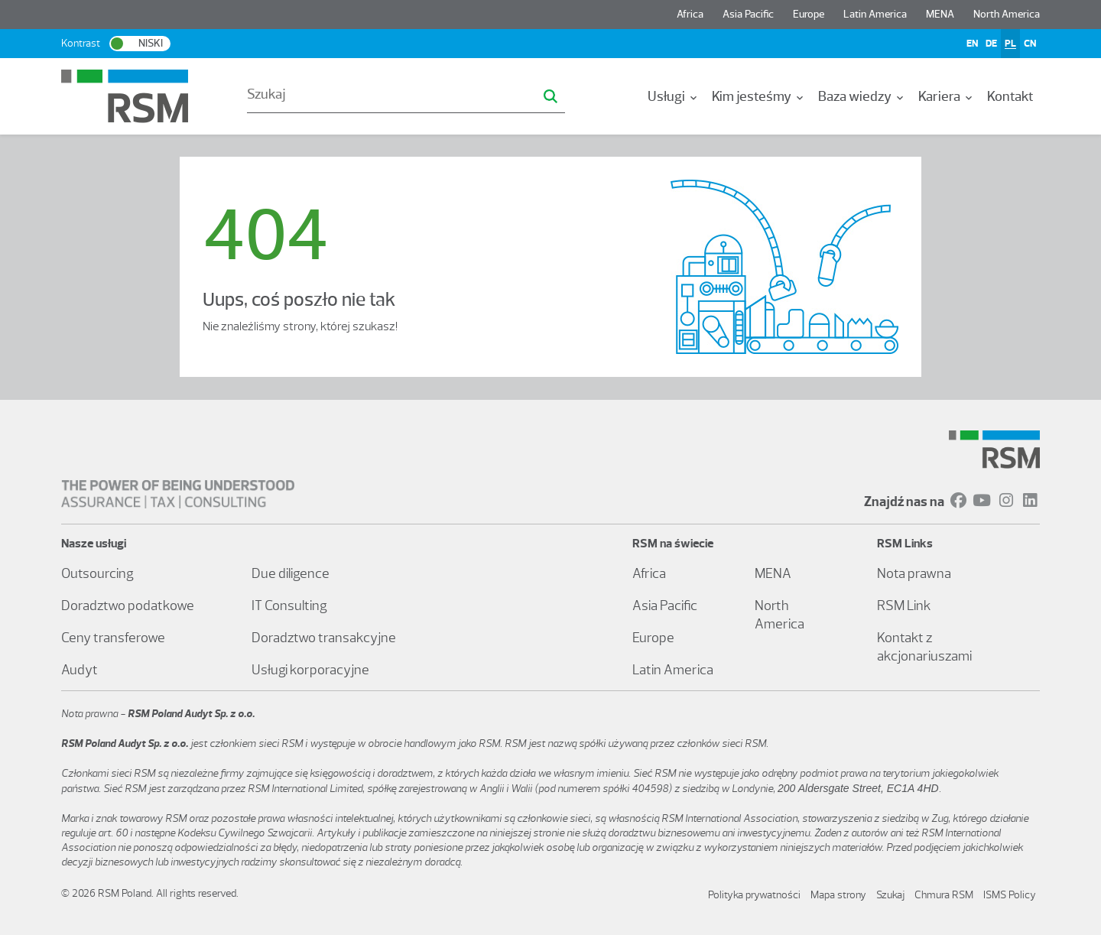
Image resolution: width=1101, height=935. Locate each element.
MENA (940, 14)
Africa (690, 14)
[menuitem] (673, 96)
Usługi (674, 96)
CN (1030, 43)
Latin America (875, 14)
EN (972, 43)
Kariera (946, 96)
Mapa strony (838, 894)
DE (991, 43)
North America (1006, 14)
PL (1010, 43)
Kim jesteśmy (759, 96)
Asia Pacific (748, 14)
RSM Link (904, 605)
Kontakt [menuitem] (1010, 96)
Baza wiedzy (862, 96)
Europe (808, 14)
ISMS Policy (1009, 894)
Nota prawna (914, 573)
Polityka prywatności (754, 894)
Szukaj (890, 894)
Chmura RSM (943, 894)
